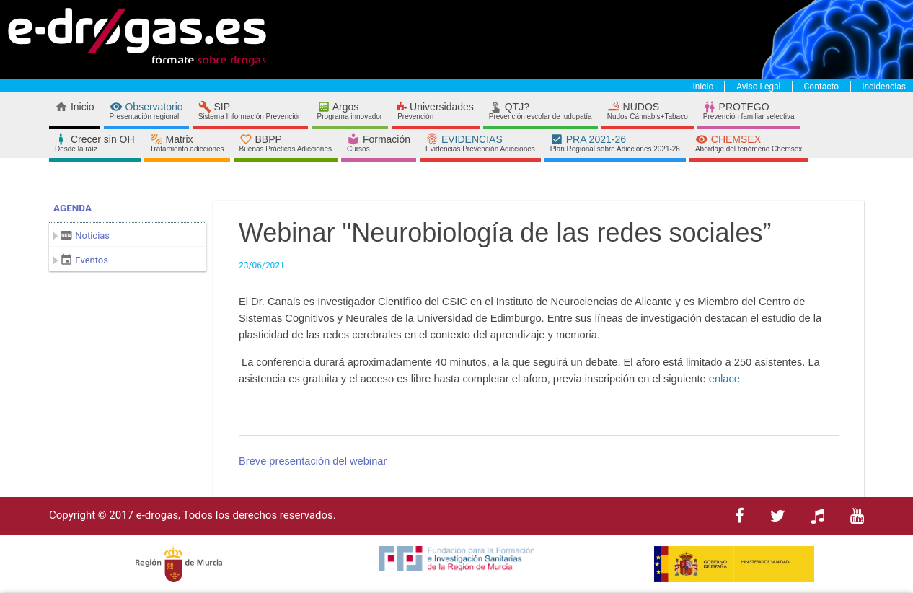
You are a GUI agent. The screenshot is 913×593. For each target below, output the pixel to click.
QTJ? (540, 110)
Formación (378, 143)
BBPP (285, 143)
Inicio (702, 87)
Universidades (435, 111)
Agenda (72, 208)
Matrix (187, 143)
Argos (350, 110)
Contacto (821, 87)
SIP (250, 110)
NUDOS (647, 110)
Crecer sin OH (95, 143)
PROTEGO (749, 110)
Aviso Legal (758, 87)
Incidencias (884, 87)
